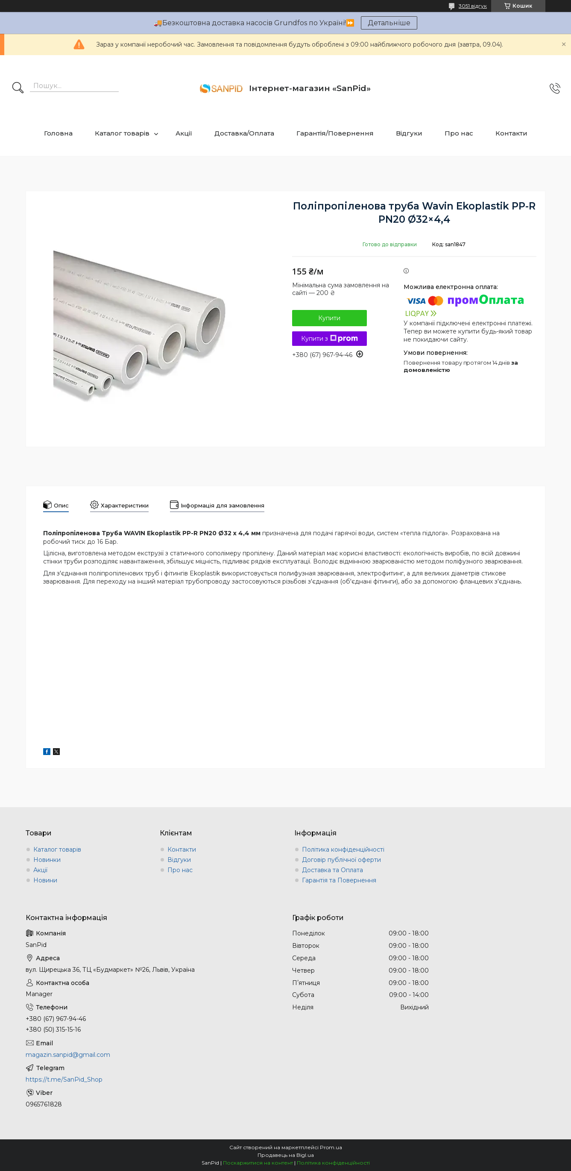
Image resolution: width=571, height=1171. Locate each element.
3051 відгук (473, 6)
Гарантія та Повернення (339, 880)
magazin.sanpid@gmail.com (68, 1055)
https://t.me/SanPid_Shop (64, 1079)
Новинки (47, 860)
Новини (45, 880)
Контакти (511, 133)
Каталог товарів (122, 133)
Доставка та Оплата (332, 870)
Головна (58, 133)
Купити (329, 318)
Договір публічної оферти (341, 860)
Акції (184, 133)
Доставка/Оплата (244, 133)
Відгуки (409, 133)
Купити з (329, 338)
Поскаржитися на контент (258, 1162)
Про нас (459, 133)
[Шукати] (18, 88)
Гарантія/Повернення (335, 133)
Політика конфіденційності (343, 849)
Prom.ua (331, 1147)
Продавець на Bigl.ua (286, 1155)
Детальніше (389, 23)
